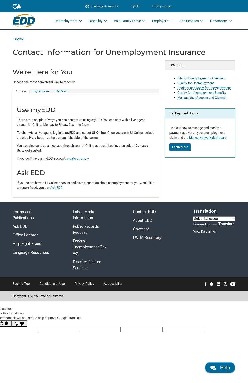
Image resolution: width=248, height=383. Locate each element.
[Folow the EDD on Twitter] (211, 284)
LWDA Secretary (147, 237)
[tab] (21, 91)
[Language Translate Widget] (214, 218)
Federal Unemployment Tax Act (89, 247)
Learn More (180, 147)
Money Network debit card (208, 138)
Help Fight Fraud (27, 243)
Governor (141, 229)
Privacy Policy (84, 284)
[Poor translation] (19, 323)
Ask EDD (56, 188)
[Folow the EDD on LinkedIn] (218, 284)
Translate (222, 224)
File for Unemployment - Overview (201, 78)
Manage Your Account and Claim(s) (202, 98)
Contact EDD (144, 211)
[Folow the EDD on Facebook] (206, 284)
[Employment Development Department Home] (24, 21)
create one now (78, 158)
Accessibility (113, 284)
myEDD (135, 6)
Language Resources (31, 252)
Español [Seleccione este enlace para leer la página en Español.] (18, 39)
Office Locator (25, 235)
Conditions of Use (52, 284)
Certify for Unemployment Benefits (202, 93)
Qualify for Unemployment (195, 83)
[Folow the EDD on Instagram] (225, 284)
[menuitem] (68, 21)
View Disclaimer (204, 231)
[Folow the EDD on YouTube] (232, 284)
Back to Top (21, 284)
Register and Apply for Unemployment (204, 88)
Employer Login (161, 6)
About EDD (142, 220)
